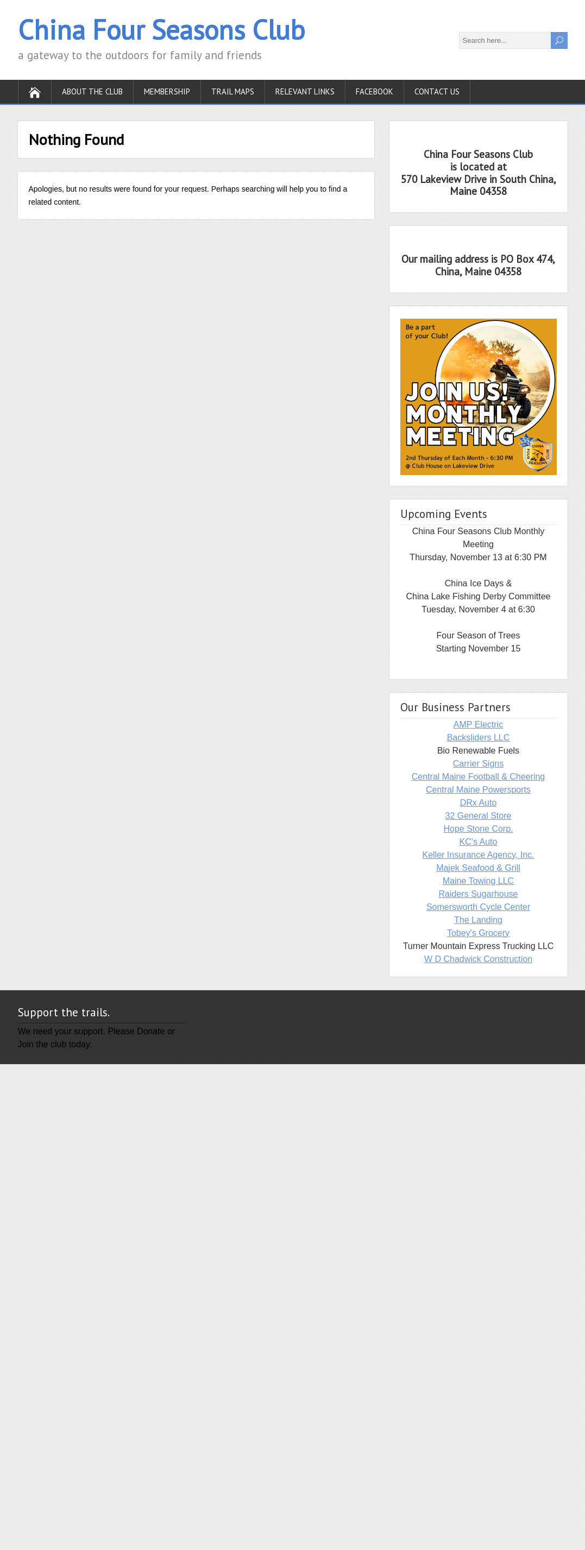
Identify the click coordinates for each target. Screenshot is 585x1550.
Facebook (374, 91)
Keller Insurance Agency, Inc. (478, 854)
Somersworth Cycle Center (478, 907)
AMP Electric (478, 724)
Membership (167, 91)
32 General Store (478, 815)
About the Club (92, 91)
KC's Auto (479, 841)
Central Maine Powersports (478, 789)
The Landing (478, 920)
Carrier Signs (478, 763)
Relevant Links (305, 91)
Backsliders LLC (478, 737)
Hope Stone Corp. (478, 828)
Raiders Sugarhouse (478, 894)
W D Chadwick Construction (478, 959)
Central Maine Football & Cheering (478, 776)
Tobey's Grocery (478, 933)
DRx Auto (478, 802)
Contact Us (437, 91)
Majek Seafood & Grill (478, 867)
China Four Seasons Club (161, 29)
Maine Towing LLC (478, 880)
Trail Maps (232, 91)
